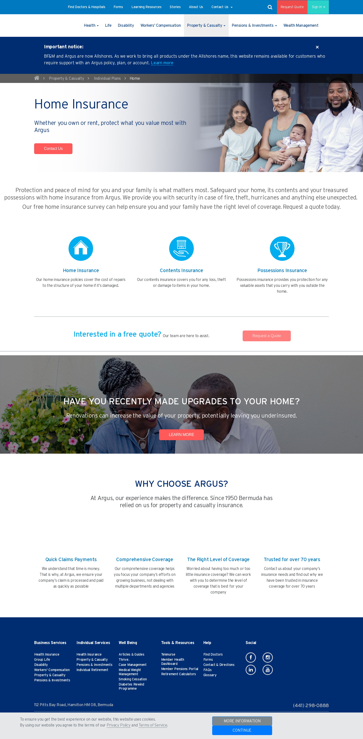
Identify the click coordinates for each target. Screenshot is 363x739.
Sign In (316, 7)
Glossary (210, 675)
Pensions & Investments (52, 680)
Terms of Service (153, 725)
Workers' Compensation (52, 670)
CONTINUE (242, 730)
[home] (37, 79)
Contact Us (53, 148)
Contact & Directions (219, 665)
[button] (87, 7)
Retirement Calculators (178, 674)
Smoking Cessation (133, 679)
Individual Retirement (92, 670)
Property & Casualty (66, 78)
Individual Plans (107, 78)
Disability (41, 665)
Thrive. (124, 659)
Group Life (42, 659)
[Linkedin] (251, 670)
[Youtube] (268, 670)
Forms (208, 659)
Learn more (162, 63)
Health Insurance (46, 654)
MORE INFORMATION (242, 721)
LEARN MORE (181, 435)
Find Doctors (213, 654)
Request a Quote (266, 336)
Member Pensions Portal (179, 669)
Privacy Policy (119, 725)
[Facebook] (251, 657)
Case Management (133, 665)
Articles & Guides (131, 654)
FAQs (207, 670)
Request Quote (288, 7)
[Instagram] (268, 657)
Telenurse (168, 654)
